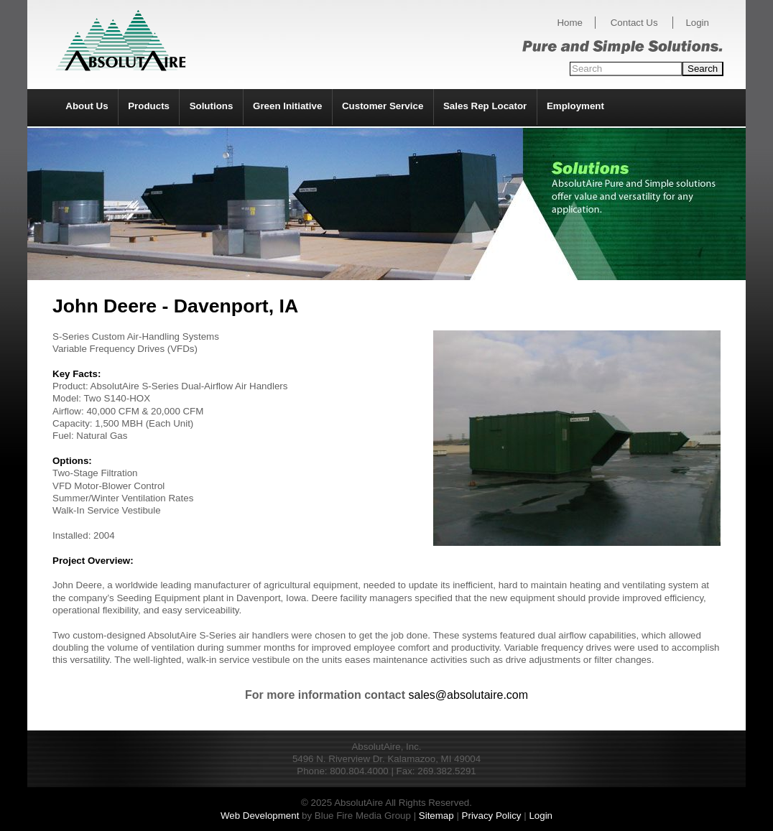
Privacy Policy (492, 815)
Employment (575, 106)
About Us (86, 106)
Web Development (260, 815)
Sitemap (436, 815)
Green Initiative (287, 106)
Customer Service (382, 106)
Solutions (211, 106)
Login (697, 22)
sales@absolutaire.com (469, 695)
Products (149, 106)
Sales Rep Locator (485, 106)
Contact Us (634, 22)
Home (570, 22)
